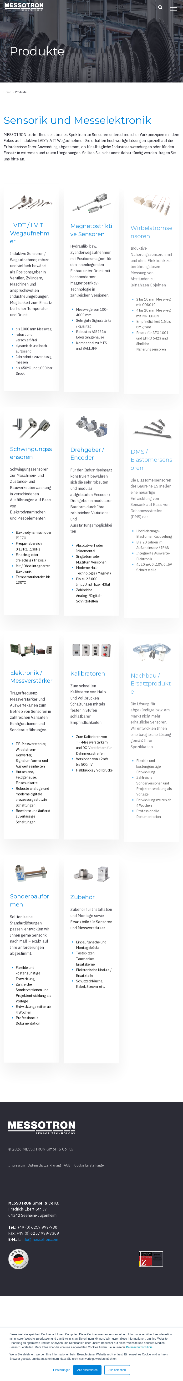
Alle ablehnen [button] (117, 1370)
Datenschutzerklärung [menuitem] (44, 1249)
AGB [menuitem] (67, 1249)
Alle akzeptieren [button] (87, 1370)
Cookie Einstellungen (90, 1249)
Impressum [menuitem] (16, 1249)
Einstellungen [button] (61, 1370)
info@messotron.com (40, 1324)
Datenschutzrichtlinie (139, 1347)
